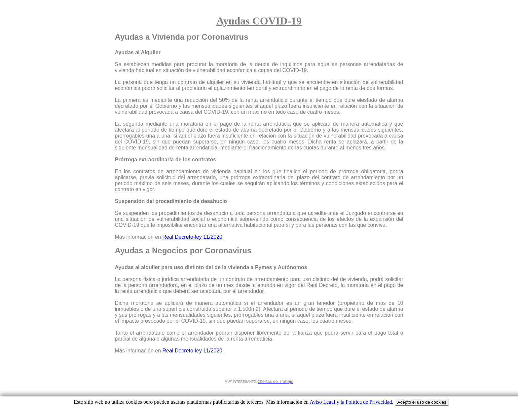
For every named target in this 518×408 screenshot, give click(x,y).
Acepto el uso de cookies (421, 402)
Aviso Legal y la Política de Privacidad (351, 402)
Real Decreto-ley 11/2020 (192, 237)
